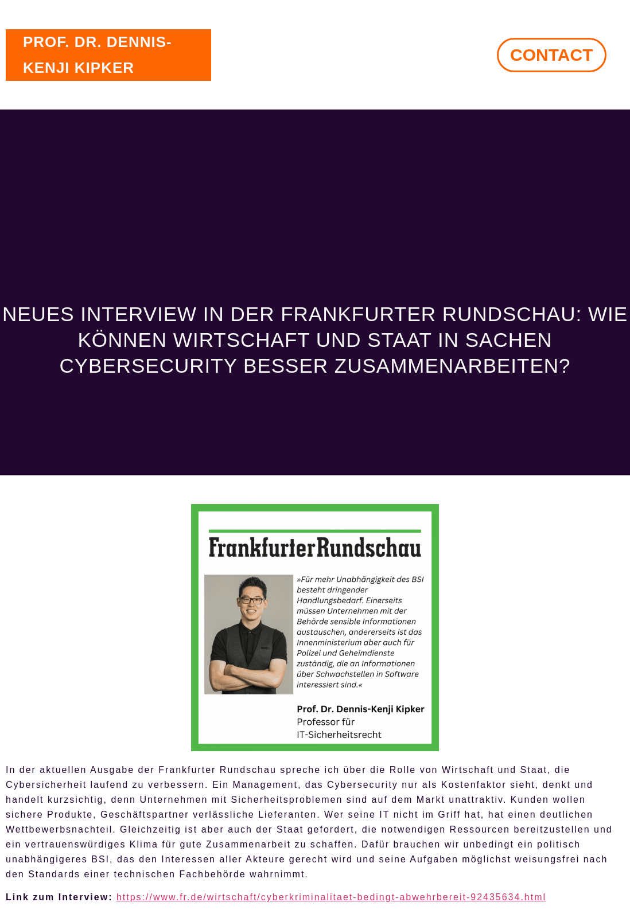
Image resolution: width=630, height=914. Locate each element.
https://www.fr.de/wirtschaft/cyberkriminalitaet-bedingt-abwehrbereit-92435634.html (331, 897)
